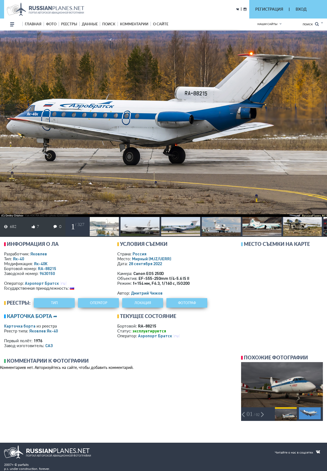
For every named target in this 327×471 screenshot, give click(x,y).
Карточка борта (19, 325)
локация (142, 303)
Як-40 (18, 258)
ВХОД (301, 9)
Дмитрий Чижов (147, 292)
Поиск (311, 24)
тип (54, 303)
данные (90, 24)
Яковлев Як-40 (43, 330)
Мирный (151, 258)
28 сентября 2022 (145, 263)
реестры (69, 24)
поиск (108, 24)
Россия (139, 253)
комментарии (134, 24)
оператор (98, 303)
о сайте (160, 24)
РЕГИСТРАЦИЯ (269, 9)
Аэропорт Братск (42, 283)
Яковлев (38, 253)
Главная (33, 24)
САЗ (49, 345)
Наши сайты (267, 24)
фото (51, 24)
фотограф (187, 303)
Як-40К (40, 263)
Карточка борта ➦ (32, 316)
